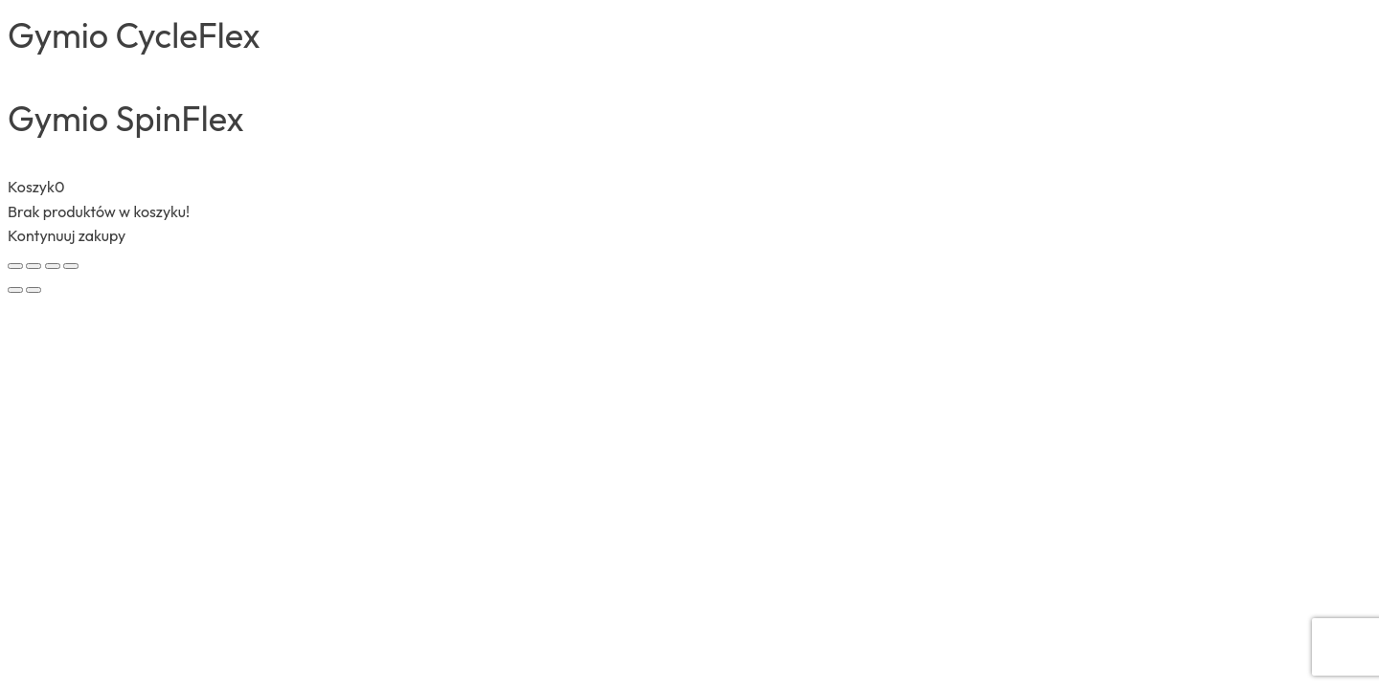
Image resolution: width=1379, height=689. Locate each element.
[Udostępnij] (52, 266)
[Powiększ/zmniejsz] (15, 266)
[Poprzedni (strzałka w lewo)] (15, 290)
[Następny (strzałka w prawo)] (33, 290)
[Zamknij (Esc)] (71, 266)
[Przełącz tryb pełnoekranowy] (33, 266)
